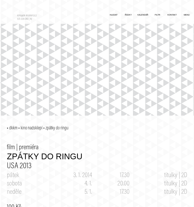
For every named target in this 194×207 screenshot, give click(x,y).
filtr (157, 15)
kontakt (172, 15)
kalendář (143, 15)
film (11, 147)
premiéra (29, 147)
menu (187, 15)
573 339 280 (22, 19)
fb (31, 19)
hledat (113, 15)
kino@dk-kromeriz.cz (27, 15)
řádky (128, 15)
